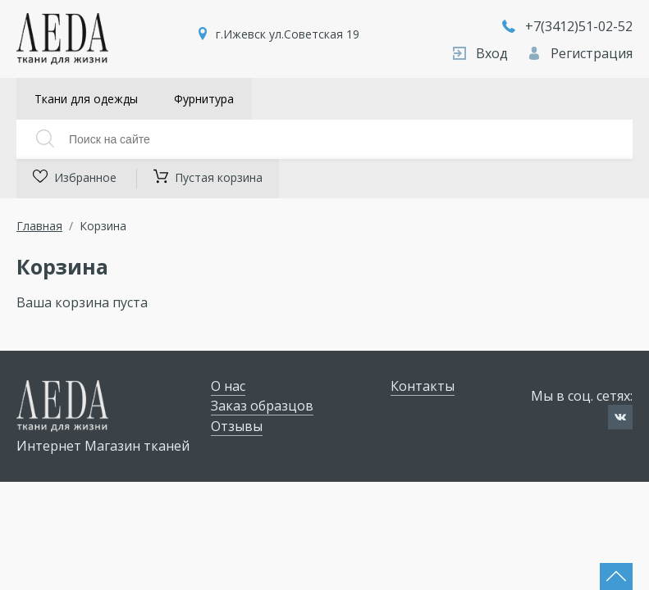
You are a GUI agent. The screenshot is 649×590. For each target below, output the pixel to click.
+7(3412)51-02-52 (567, 26)
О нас (228, 386)
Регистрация (580, 53)
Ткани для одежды (86, 99)
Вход (482, 53)
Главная (39, 226)
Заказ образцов (262, 406)
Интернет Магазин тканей (103, 446)
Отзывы (237, 426)
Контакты (423, 386)
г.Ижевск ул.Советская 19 (287, 34)
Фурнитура (204, 99)
